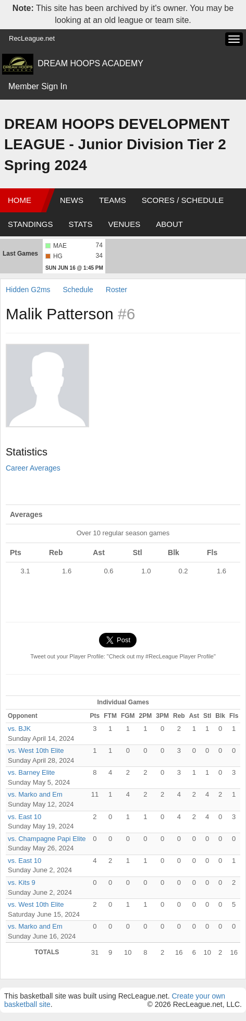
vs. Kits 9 (21, 882)
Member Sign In (37, 86)
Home (19, 200)
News (71, 200)
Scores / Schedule (183, 200)
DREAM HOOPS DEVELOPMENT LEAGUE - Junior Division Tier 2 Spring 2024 (116, 144)
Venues (124, 224)
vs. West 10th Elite (36, 750)
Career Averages (33, 468)
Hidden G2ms (28, 289)
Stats (80, 224)
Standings (30, 224)
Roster (116, 289)
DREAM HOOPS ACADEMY (90, 63)
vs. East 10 (24, 817)
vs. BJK (19, 728)
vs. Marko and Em (35, 794)
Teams (112, 200)
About (169, 224)
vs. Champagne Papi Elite (47, 839)
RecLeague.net (32, 38)
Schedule (78, 289)
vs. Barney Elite (31, 772)
